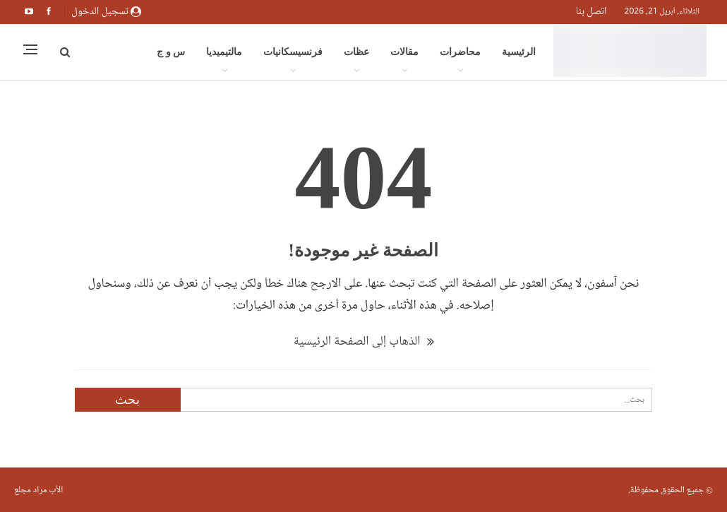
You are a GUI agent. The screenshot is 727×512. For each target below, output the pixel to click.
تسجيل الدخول (106, 11)
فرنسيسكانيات (293, 52)
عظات (356, 52)
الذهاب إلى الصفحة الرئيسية (363, 341)
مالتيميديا (224, 52)
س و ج (171, 52)
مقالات (404, 52)
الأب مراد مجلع (38, 490)
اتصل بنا (591, 11)
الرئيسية (519, 52)
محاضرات (460, 52)
